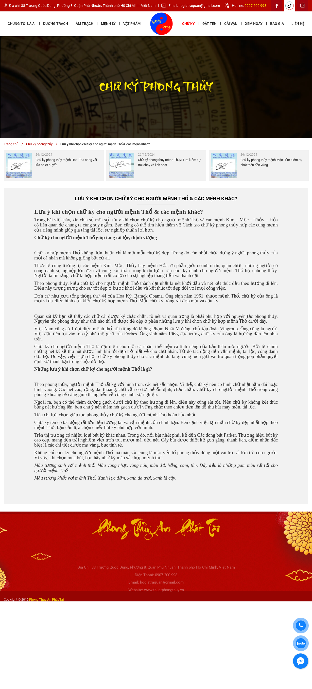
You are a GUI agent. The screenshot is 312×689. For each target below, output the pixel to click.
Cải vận (230, 24)
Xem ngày (254, 24)
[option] (54, 165)
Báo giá (277, 24)
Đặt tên (209, 24)
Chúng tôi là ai (22, 24)
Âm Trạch (84, 24)
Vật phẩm (132, 24)
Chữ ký (188, 24)
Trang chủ (11, 144)
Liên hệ (297, 24)
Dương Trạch (55, 24)
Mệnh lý (108, 24)
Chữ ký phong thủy (39, 144)
